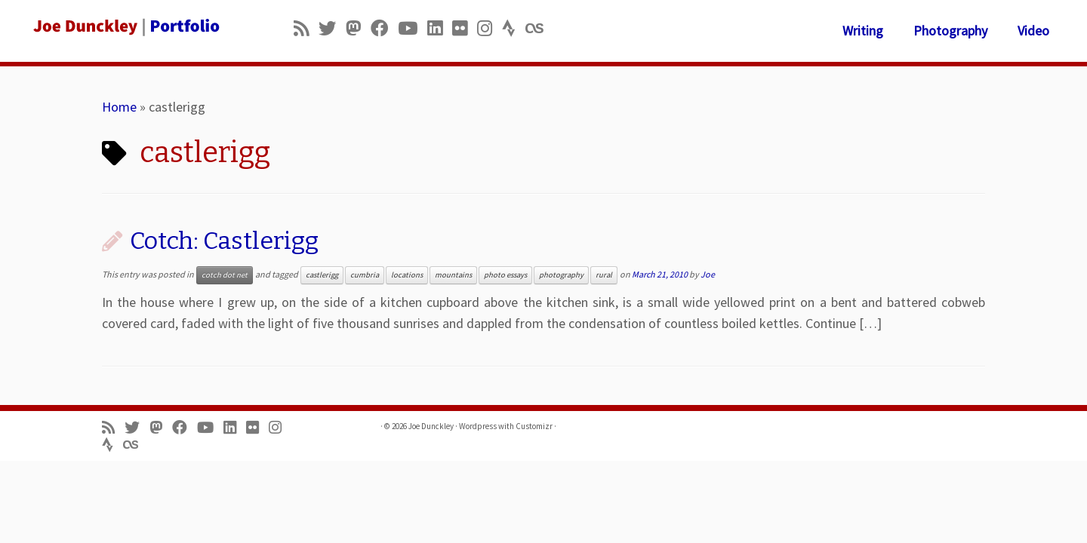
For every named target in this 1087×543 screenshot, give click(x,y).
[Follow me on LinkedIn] (439, 28)
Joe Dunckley (431, 426)
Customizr (534, 426)
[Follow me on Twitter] (332, 28)
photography (561, 275)
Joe (708, 274)
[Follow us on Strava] (513, 28)
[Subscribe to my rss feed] (306, 28)
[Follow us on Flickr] (464, 28)
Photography (950, 30)
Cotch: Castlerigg (224, 240)
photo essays (505, 275)
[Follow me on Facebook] (384, 28)
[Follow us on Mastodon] (358, 28)
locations (407, 275)
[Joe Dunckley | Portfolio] (125, 26)
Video (1033, 30)
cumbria (364, 275)
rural (604, 275)
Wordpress (478, 426)
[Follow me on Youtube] (412, 28)
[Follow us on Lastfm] (539, 28)
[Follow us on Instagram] (489, 28)
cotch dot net (225, 275)
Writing (862, 30)
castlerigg (322, 275)
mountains (453, 275)
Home (119, 106)
